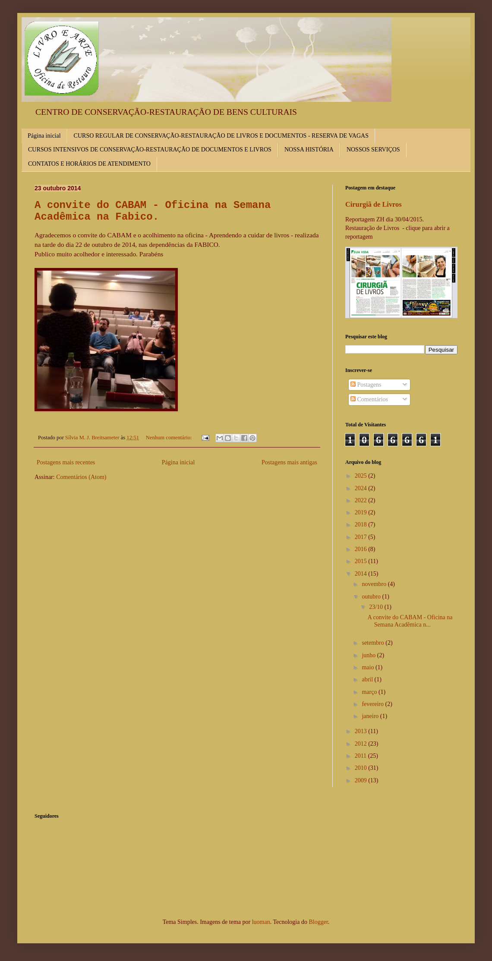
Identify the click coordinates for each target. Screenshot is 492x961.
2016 (362, 549)
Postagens (366, 384)
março (370, 692)
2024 (362, 488)
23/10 (376, 607)
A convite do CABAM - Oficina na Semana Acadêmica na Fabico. (153, 211)
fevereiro (373, 704)
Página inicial (44, 135)
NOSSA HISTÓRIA (309, 149)
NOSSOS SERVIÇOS (373, 149)
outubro (372, 596)
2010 (362, 768)
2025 (362, 476)
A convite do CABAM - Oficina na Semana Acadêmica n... (410, 621)
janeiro (371, 716)
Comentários (369, 399)
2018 (362, 524)
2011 (361, 756)
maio (368, 667)
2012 (362, 743)
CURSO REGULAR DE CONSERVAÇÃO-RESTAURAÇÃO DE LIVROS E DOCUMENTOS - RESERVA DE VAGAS (221, 135)
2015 (362, 561)
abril (368, 679)
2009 (362, 780)
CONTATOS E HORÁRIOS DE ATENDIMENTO (89, 164)
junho (369, 655)
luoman (261, 922)
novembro (375, 584)
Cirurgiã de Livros (373, 204)
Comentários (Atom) (81, 477)
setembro (373, 643)
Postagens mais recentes (66, 462)
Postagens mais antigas (289, 462)
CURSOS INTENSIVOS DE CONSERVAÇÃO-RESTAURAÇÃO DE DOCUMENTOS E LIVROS (149, 149)
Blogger (318, 922)
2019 (362, 512)
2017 (362, 537)
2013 (362, 731)
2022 (362, 500)
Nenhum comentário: (169, 438)
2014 (362, 573)
